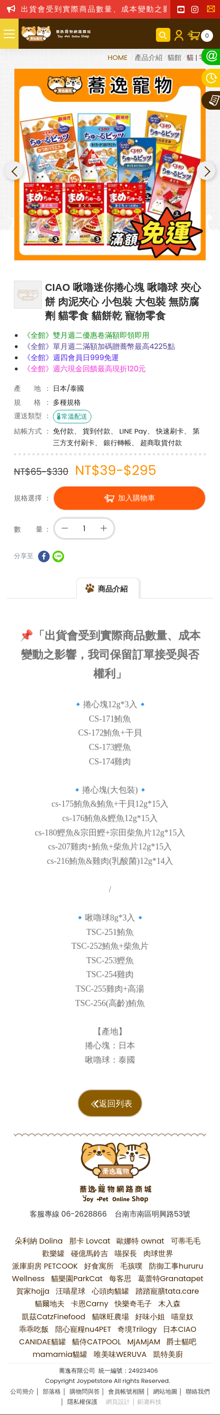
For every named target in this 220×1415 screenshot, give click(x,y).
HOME (118, 57)
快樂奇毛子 (133, 1303)
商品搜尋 (163, 35)
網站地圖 (165, 1391)
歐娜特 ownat (140, 1241)
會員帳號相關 (126, 1391)
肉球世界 (158, 1253)
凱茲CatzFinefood (53, 1316)
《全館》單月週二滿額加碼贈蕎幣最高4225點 (99, 346)
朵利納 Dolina (39, 1241)
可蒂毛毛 (186, 1241)
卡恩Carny (89, 1303)
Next (206, 170)
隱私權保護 (82, 1401)
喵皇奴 (182, 1316)
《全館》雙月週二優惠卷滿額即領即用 (86, 335)
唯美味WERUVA (120, 1354)
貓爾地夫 (50, 1303)
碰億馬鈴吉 (89, 1253)
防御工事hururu (176, 1266)
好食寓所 (99, 1266)
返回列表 (115, 1103)
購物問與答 (85, 1391)
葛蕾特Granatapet (171, 1278)
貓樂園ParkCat (77, 1278)
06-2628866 (84, 1214)
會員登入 (179, 35)
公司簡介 (22, 1391)
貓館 (174, 57)
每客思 (120, 1278)
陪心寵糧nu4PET (83, 1329)
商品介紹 (113, 595)
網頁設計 (118, 1401)
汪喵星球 (70, 1291)
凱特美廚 (168, 1354)
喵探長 (126, 1253)
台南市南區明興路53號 (152, 1214)
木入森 (169, 1303)
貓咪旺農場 (110, 1316)
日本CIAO (179, 1329)
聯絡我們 (213, 11)
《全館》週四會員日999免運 (71, 357)
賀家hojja (32, 1291)
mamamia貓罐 (59, 1354)
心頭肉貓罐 (110, 1291)
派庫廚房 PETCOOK (45, 1266)
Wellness (28, 1278)
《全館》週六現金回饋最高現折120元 (84, 368)
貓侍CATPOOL (96, 1341)
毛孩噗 (131, 1266)
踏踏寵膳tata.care (167, 1291)
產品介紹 (148, 57)
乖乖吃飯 (34, 1329)
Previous (14, 170)
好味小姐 (150, 1316)
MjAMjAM (143, 1341)
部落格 (52, 1391)
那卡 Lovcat (89, 1241)
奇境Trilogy (137, 1329)
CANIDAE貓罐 (42, 1341)
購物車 (207, 36)
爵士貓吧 (181, 1341)
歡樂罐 (53, 1253)
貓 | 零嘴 (200, 57)
